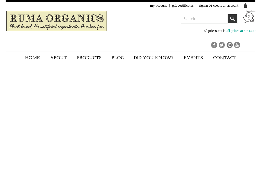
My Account (158, 5)
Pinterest (230, 44)
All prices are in (240, 31)
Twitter (222, 44)
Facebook (214, 44)
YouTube (237, 44)
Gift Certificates (182, 5)
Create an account (225, 5)
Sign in (203, 5)
